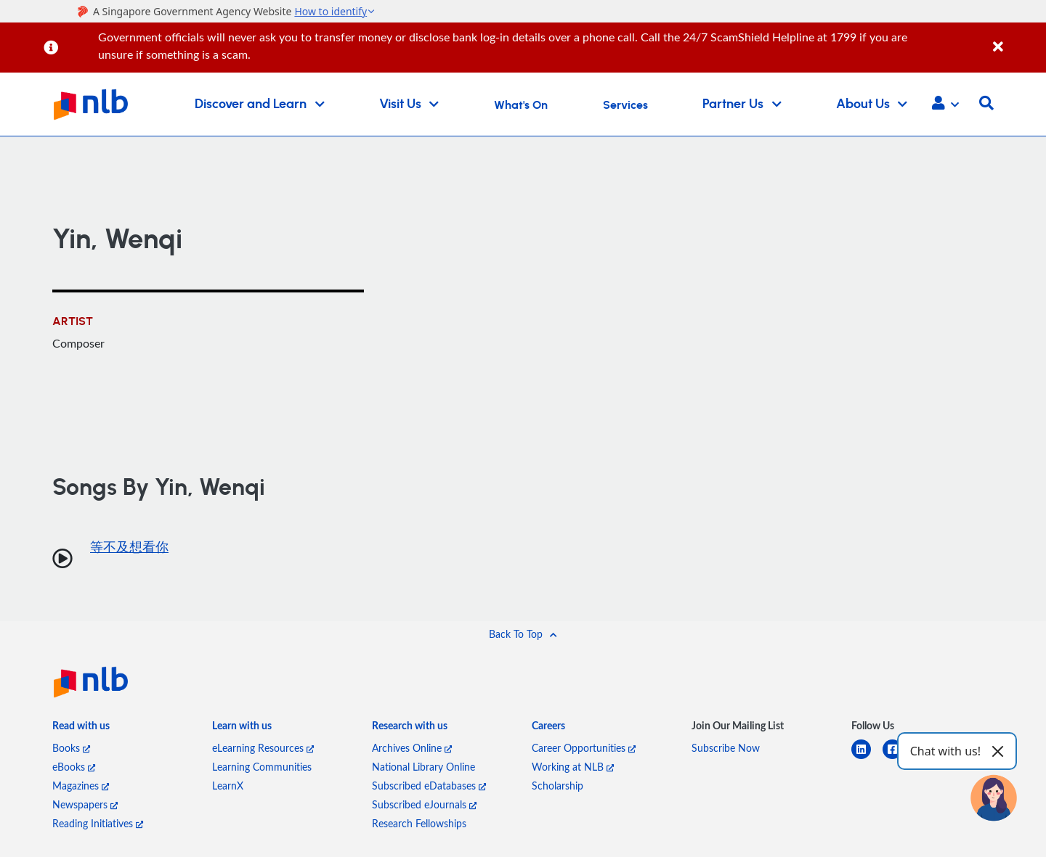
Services (625, 105)
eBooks (73, 767)
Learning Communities (262, 767)
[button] (945, 104)
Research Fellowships (419, 823)
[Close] (1017, 38)
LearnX (227, 785)
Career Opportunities (584, 748)
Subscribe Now (726, 748)
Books (71, 748)
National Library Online (423, 767)
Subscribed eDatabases (429, 785)
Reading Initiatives (97, 823)
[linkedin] (867, 757)
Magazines (80, 785)
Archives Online (412, 748)
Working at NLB (573, 767)
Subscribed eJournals (424, 804)
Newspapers (85, 804)
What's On (521, 105)
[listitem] (81, 728)
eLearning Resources (263, 748)
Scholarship (557, 785)
